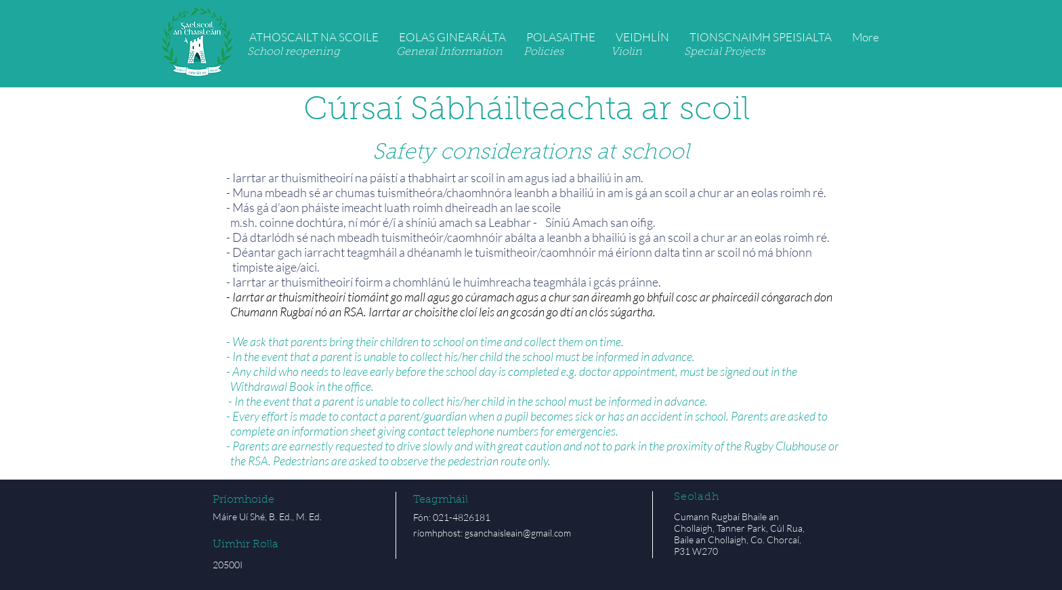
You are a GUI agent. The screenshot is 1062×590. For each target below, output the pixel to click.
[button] (314, 37)
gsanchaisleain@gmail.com (518, 533)
